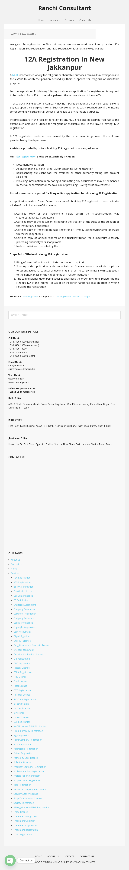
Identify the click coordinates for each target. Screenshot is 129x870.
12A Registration (21, 577)
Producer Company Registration (29, 766)
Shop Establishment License (27, 798)
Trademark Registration (25, 829)
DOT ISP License (22, 640)
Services (15, 573)
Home (14, 568)
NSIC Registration (22, 744)
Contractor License (23, 622)
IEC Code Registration (24, 699)
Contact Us (16, 564)
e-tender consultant (23, 649)
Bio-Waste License (23, 591)
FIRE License (19, 676)
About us (15, 559)
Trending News (30, 296)
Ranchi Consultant (64, 8)
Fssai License (20, 685)
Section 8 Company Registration (29, 789)
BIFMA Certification (23, 586)
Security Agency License (25, 793)
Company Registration (24, 613)
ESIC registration (21, 663)
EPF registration (21, 658)
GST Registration (22, 690)
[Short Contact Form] (63, 501)
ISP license (18, 712)
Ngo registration (21, 735)
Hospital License (21, 694)
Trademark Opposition (25, 825)
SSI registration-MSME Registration (31, 807)
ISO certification (21, 708)
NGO (15, 75)
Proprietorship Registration (27, 780)
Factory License (21, 667)
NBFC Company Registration (28, 730)
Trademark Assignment (25, 816)
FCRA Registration (22, 672)
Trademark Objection (24, 820)
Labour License (21, 717)
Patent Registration (23, 753)
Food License (20, 681)
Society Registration (23, 802)
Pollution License (22, 762)
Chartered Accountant (24, 604)
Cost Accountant (22, 631)
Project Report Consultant (26, 775)
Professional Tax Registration (28, 771)
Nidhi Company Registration (27, 739)
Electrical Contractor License (28, 654)
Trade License (20, 811)
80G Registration (22, 582)
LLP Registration (21, 721)
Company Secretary (23, 618)
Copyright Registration (24, 627)
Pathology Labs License (25, 757)
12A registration (25, 156)
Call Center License (23, 595)
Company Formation (24, 609)
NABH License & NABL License (29, 726)
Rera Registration (22, 784)
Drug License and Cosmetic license (31, 645)
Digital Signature (21, 636)
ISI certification (21, 703)
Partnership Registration (25, 748)
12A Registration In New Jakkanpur (73, 296)
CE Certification (21, 600)
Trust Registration (22, 834)
